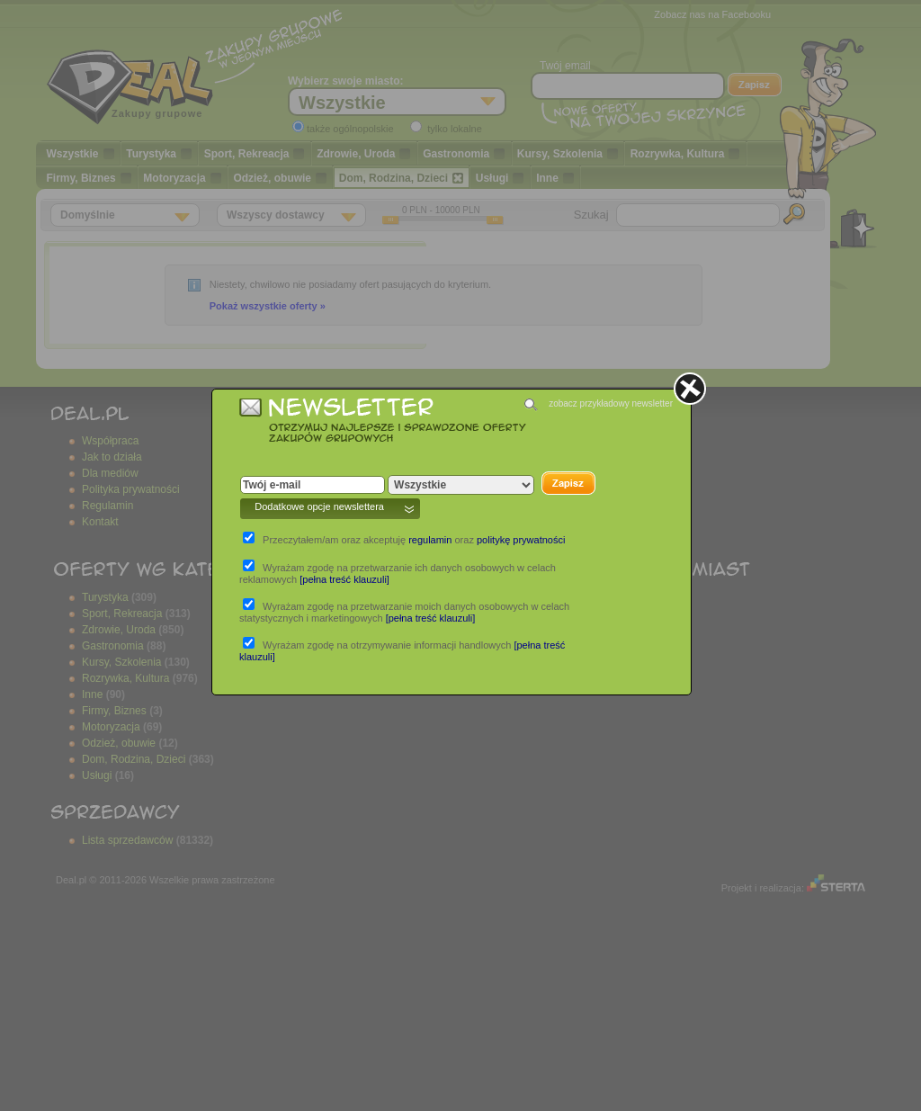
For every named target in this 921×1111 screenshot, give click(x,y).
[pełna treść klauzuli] (344, 579)
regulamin (430, 539)
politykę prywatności (521, 539)
